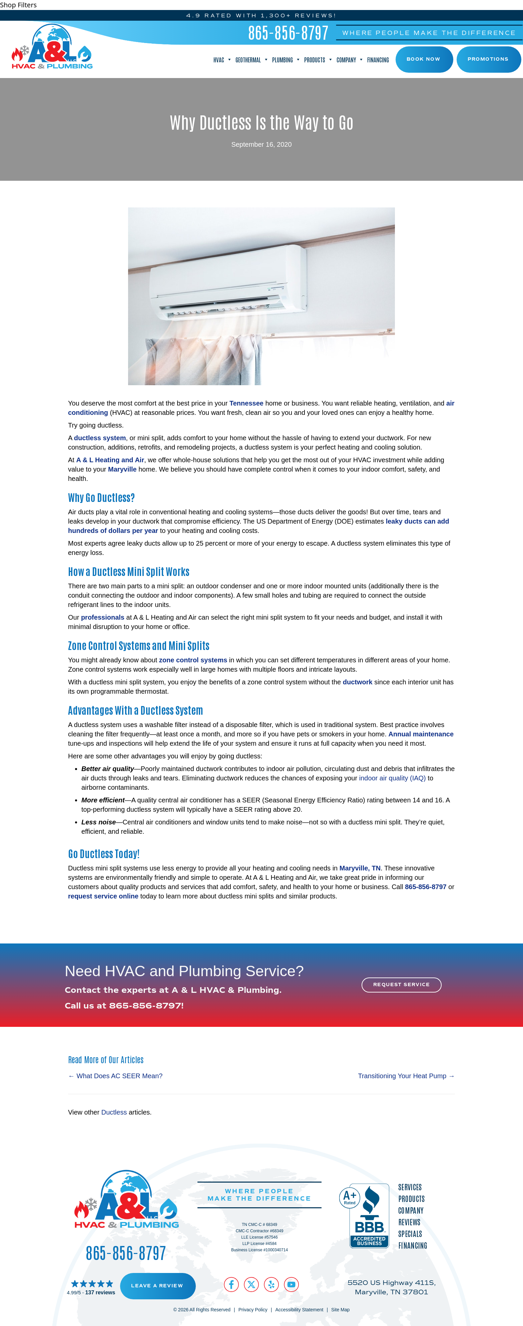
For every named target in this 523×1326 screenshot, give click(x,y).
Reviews (409, 1221)
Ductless (114, 1112)
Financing (378, 59)
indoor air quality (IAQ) (392, 777)
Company (350, 59)
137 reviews (100, 1292)
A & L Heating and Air (110, 459)
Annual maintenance (421, 733)
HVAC (222, 59)
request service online (103, 895)
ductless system (100, 437)
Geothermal (252, 59)
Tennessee (246, 402)
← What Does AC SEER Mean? (115, 1075)
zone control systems (193, 659)
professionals (102, 616)
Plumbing (286, 59)
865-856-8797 (288, 31)
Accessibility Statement (299, 1309)
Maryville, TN (360, 867)
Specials (410, 1233)
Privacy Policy (253, 1309)
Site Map (340, 1309)
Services (410, 1186)
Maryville (122, 468)
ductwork (358, 681)
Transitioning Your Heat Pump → (406, 1075)
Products (318, 59)
